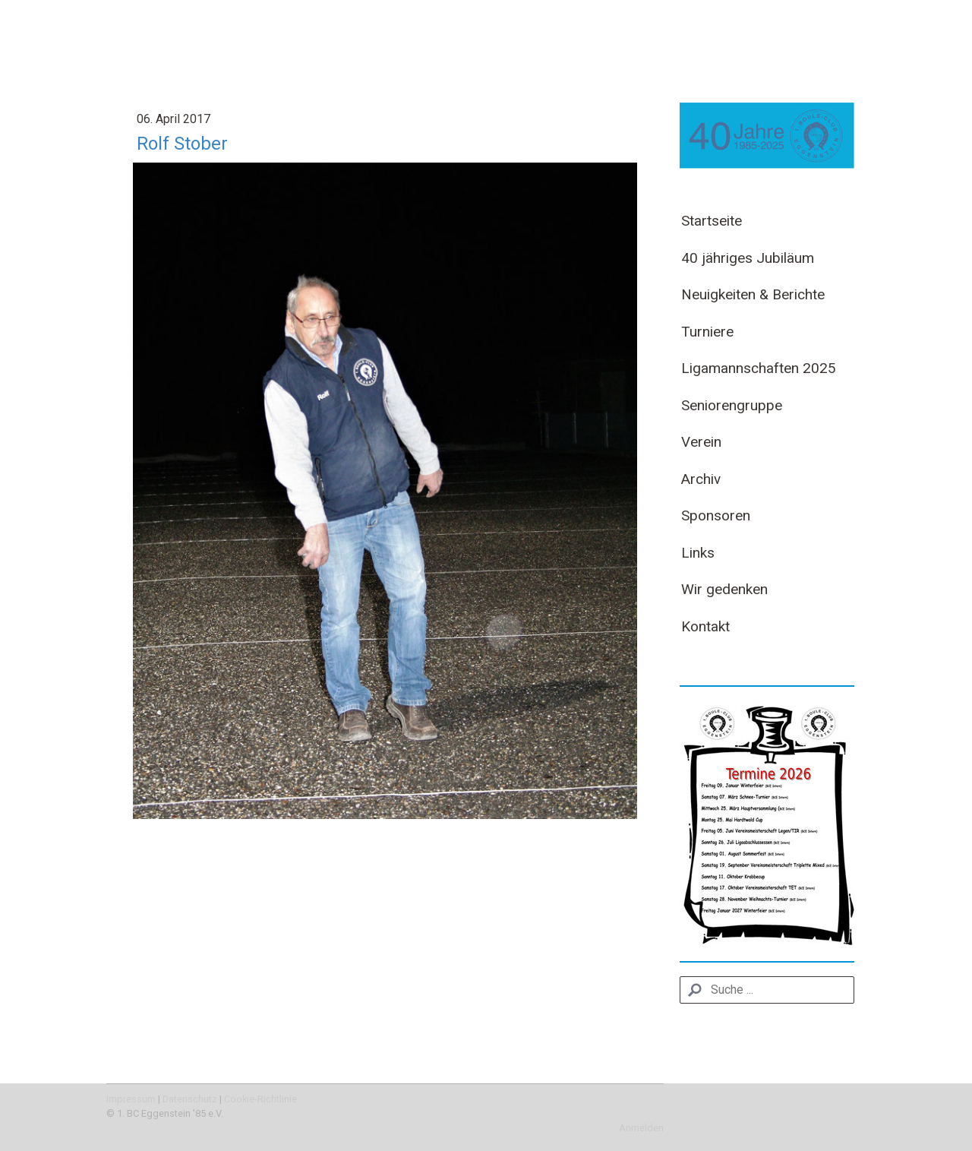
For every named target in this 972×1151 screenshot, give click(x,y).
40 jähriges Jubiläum (747, 258)
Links (698, 552)
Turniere (707, 331)
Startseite (711, 220)
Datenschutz (190, 1099)
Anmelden (641, 1128)
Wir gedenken (724, 589)
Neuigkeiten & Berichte (753, 294)
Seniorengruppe (731, 405)
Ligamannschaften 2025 (758, 368)
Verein (701, 442)
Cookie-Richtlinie (260, 1099)
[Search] (767, 990)
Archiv (701, 479)
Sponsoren (715, 515)
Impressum (131, 1099)
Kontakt (705, 626)
